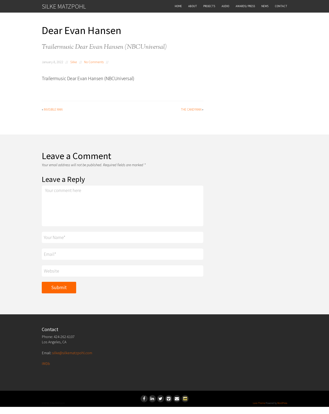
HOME (178, 6)
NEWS (265, 6)
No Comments (94, 62)
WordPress (282, 403)
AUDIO (225, 6)
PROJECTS (209, 6)
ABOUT (192, 6)
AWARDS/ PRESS (245, 6)
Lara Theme (259, 403)
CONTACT (281, 6)
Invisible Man (53, 109)
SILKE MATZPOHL (64, 6)
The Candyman (191, 109)
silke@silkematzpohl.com (72, 352)
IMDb (46, 363)
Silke (73, 62)
